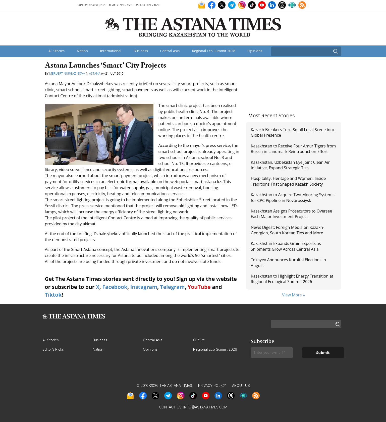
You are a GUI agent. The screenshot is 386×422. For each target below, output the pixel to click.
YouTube (199, 286)
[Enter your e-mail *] (272, 352)
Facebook (114, 286)
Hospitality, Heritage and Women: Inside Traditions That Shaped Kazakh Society (288, 181)
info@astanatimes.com (205, 407)
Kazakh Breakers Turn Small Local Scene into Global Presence (292, 132)
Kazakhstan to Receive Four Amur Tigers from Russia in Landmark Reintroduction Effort (293, 148)
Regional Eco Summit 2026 (213, 50)
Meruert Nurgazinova (67, 73)
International (110, 50)
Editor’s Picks (53, 349)
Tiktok (53, 294)
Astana (94, 73)
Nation (82, 50)
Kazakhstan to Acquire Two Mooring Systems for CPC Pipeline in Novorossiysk (293, 197)
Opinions (254, 50)
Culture (199, 340)
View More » (293, 295)
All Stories (56, 50)
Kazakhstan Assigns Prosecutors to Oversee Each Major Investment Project (291, 213)
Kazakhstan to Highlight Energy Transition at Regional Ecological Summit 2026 (292, 278)
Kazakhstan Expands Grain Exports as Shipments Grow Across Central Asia (286, 246)
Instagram (143, 286)
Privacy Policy (212, 385)
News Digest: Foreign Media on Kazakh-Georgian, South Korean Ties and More (287, 230)
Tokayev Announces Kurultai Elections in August (288, 262)
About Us (241, 385)
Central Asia (170, 50)
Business (140, 50)
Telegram (172, 286)
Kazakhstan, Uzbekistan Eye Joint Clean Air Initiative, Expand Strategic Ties (290, 165)
